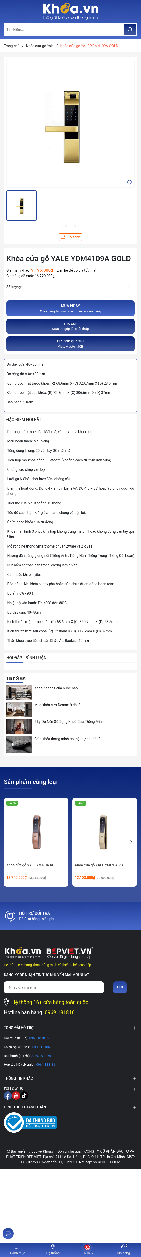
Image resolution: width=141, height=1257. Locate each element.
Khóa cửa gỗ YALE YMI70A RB (30, 865)
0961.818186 (45, 1064)
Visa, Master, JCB (70, 343)
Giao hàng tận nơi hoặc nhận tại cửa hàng (70, 308)
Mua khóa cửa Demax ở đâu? (57, 705)
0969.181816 (60, 1012)
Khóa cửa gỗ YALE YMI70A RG (99, 865)
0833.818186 (40, 1047)
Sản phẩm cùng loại (31, 781)
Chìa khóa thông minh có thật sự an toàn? (67, 739)
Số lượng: (14, 287)
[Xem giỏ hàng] (123, 1250)
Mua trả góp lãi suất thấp (70, 326)
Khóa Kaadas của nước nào (56, 688)
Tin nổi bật (16, 678)
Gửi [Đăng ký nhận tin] (120, 987)
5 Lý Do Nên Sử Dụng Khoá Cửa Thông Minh (69, 722)
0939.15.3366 (40, 1056)
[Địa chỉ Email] (54, 987)
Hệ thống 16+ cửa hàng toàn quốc (49, 1002)
